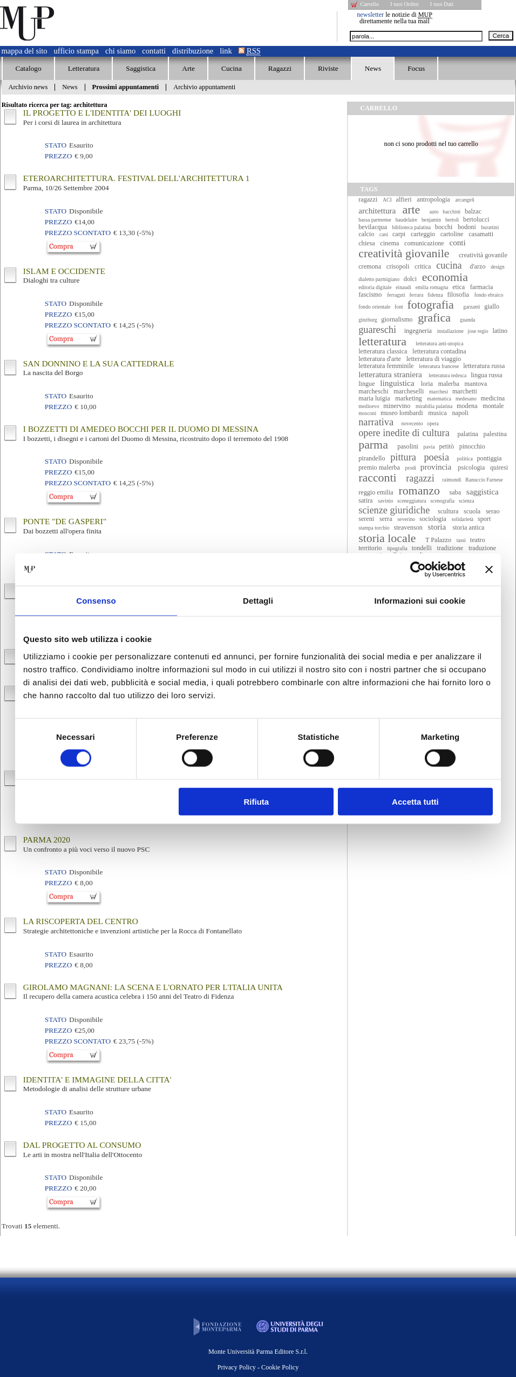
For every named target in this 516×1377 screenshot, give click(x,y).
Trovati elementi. (31, 1226)
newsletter (370, 14)
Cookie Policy (279, 1367)
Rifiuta (256, 801)
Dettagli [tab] (258, 600)
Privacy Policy (237, 1367)
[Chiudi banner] (489, 569)
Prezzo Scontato (78, 233)
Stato (55, 145)
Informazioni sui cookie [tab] (420, 600)
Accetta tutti (415, 801)
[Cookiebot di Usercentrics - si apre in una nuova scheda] (418, 570)
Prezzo (58, 156)
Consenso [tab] (96, 600)
